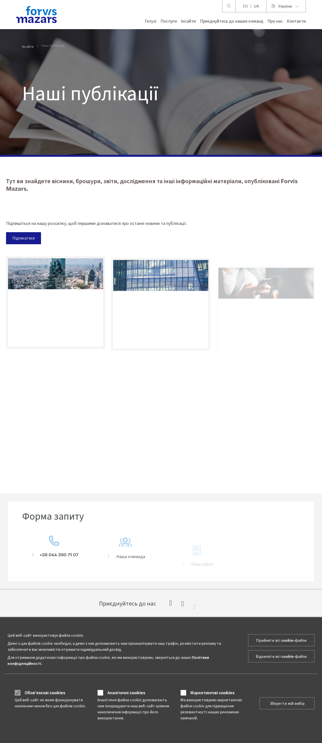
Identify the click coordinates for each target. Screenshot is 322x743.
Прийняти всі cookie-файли (281, 640)
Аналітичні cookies (126, 692)
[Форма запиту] (54, 551)
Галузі (150, 21)
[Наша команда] (125, 558)
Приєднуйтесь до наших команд (231, 21)
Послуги (168, 21)
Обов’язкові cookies (45, 692)
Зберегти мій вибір (287, 703)
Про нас (275, 21)
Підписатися (23, 238)
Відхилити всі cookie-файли (281, 656)
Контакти (296, 21)
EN (245, 6)
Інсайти (188, 21)
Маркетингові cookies (212, 692)
